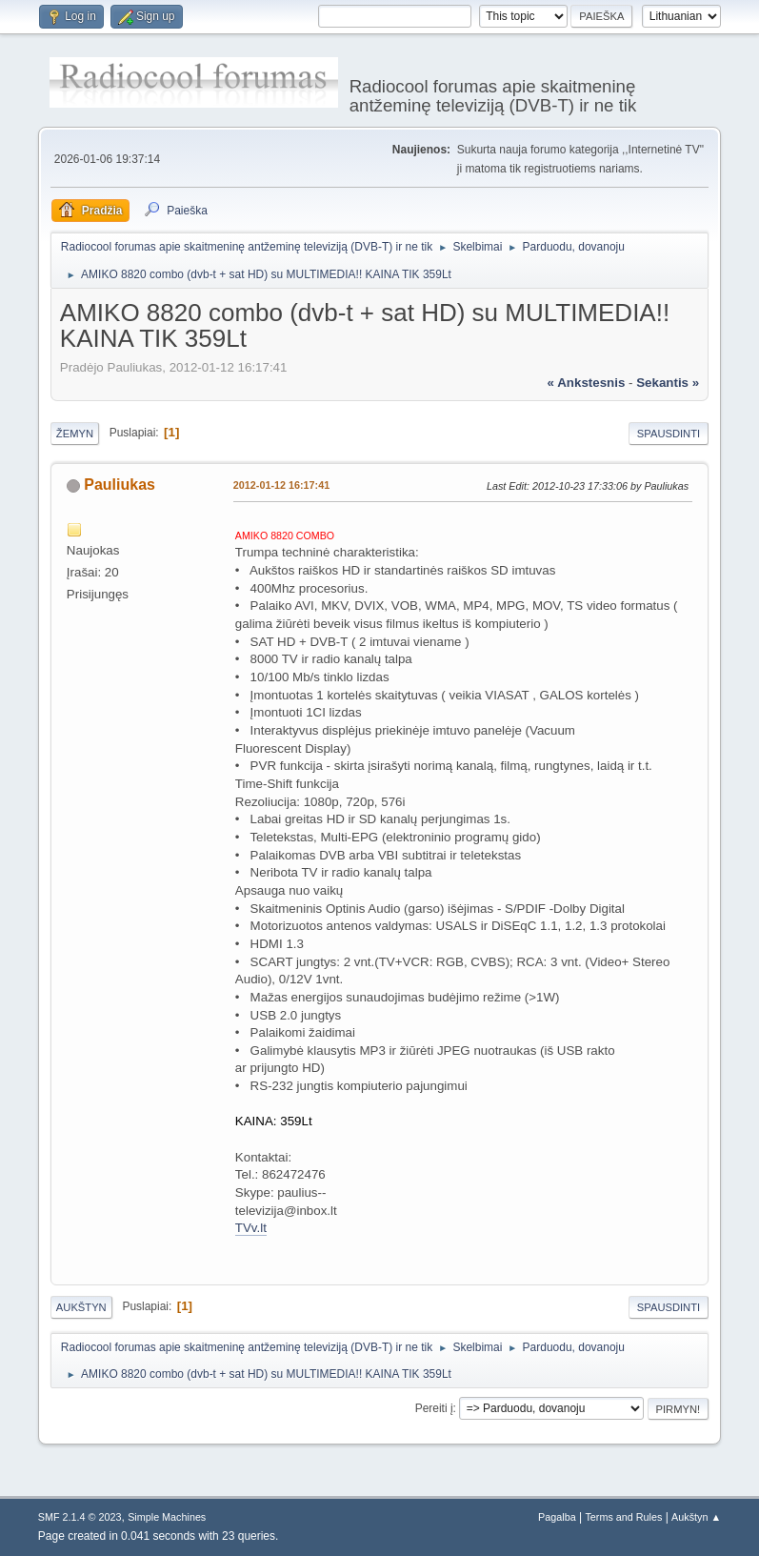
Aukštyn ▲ (696, 1517)
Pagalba (557, 1517)
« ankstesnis (587, 382)
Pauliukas (119, 484)
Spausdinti (668, 433)
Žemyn (74, 433)
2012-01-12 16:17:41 (281, 485)
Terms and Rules (623, 1517)
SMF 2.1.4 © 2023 (80, 1517)
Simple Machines (167, 1517)
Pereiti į (434, 1408)
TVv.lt (251, 1228)
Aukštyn (81, 1307)
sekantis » (667, 382)
